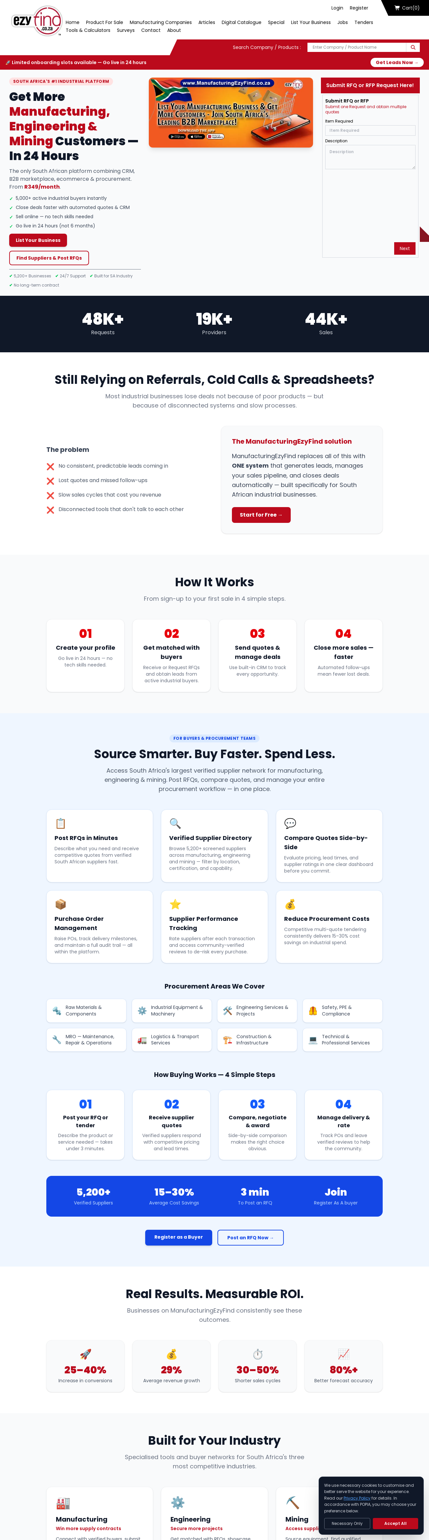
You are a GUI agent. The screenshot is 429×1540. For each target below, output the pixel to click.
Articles (206, 22)
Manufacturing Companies (161, 22)
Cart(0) (407, 8)
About (174, 30)
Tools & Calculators (88, 30)
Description (336, 141)
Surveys (126, 30)
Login (337, 8)
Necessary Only (347, 1523)
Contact (151, 30)
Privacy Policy (357, 1498)
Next (405, 248)
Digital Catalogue (241, 22)
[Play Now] (231, 113)
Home (72, 22)
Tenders (363, 22)
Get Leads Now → (397, 62)
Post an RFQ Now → (250, 1237)
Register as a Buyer (178, 1237)
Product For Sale (104, 22)
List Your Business (311, 22)
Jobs (342, 22)
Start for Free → (261, 515)
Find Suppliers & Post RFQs (49, 258)
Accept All (395, 1523)
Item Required (339, 121)
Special (276, 22)
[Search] (413, 47)
